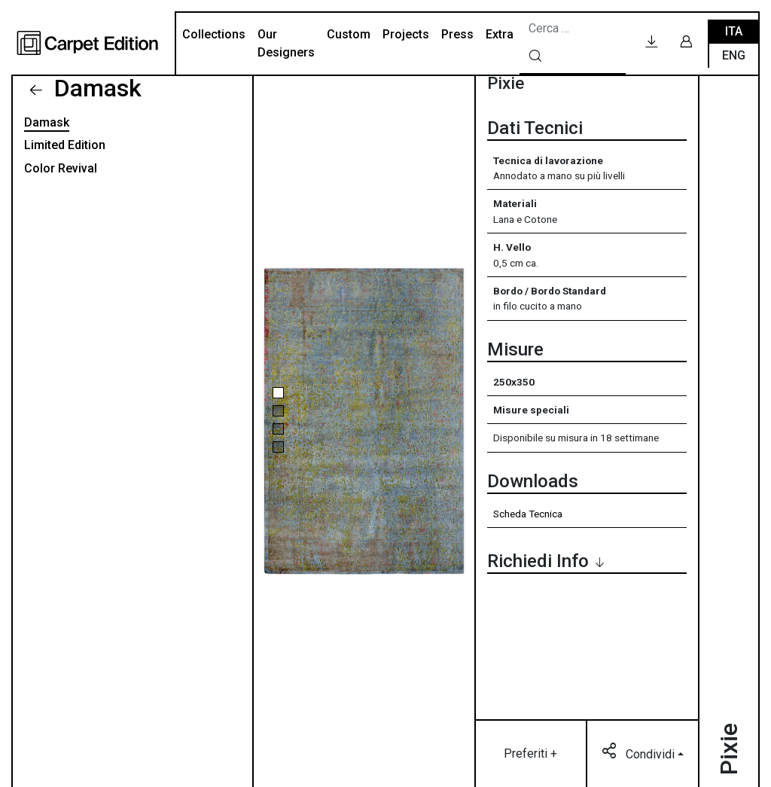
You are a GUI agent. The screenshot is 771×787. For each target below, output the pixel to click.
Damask (95, 88)
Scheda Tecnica (527, 514)
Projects (405, 34)
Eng (733, 55)
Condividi (640, 753)
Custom (348, 34)
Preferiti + (530, 753)
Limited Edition (64, 145)
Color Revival (60, 168)
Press (457, 34)
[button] (278, 392)
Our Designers (286, 43)
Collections (213, 34)
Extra (499, 34)
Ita (733, 31)
